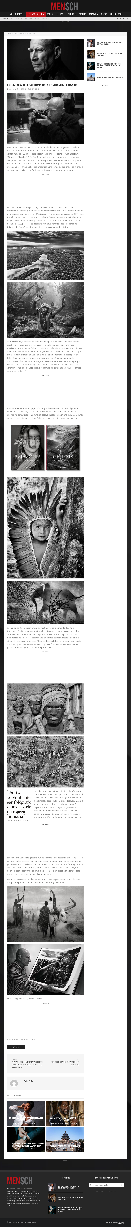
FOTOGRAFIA (22, 89)
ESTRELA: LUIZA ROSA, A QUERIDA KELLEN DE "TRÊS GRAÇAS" (32, 18)
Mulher (71, 14)
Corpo (60, 14)
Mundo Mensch (16, 14)
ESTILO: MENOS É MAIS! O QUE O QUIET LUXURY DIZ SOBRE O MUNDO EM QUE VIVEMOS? (109, 66)
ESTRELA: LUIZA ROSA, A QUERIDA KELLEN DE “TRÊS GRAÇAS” (110, 43)
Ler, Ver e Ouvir (35, 14)
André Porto (11, 89)
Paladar (93, 14)
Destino (82, 14)
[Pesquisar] (121, 1185)
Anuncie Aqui (116, 14)
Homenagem (25, 1039)
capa (9, 1039)
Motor (104, 14)
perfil (33, 1039)
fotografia (16, 1039)
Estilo (50, 14)
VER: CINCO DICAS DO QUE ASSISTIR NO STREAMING (63, 1062)
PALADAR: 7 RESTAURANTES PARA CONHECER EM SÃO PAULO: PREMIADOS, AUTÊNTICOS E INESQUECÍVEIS (28, 1064)
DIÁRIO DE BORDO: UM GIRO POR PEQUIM (110, 77)
